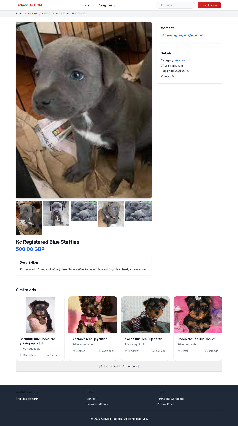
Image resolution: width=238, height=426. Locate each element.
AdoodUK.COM (29, 5)
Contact (91, 398)
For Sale (32, 13)
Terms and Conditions (170, 398)
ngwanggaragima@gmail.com (184, 35)
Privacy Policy (166, 404)
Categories (107, 5)
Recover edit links (97, 404)
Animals (46, 13)
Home (85, 5)
